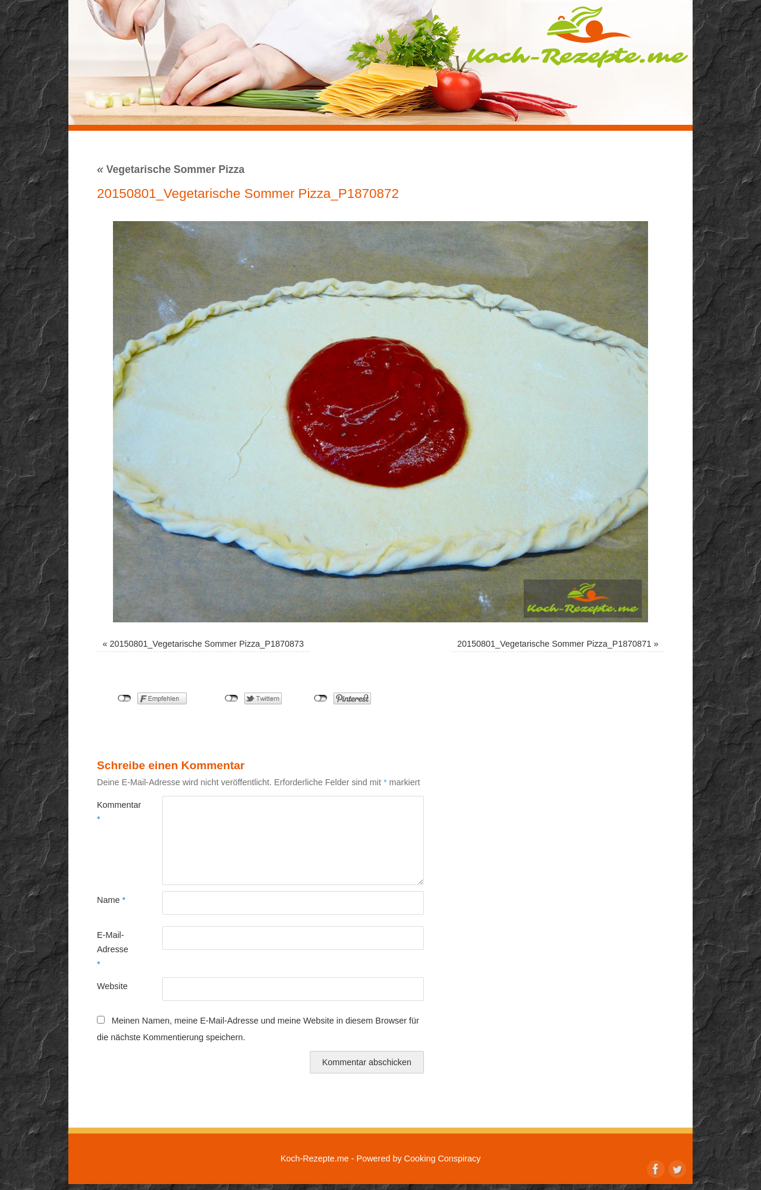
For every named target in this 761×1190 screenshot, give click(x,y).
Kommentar (113, 812)
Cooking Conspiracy (442, 1158)
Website (112, 986)
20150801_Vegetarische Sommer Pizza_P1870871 (554, 643)
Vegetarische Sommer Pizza (170, 169)
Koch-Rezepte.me (577, 37)
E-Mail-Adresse (112, 949)
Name (111, 900)
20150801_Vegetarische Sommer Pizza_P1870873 (207, 643)
